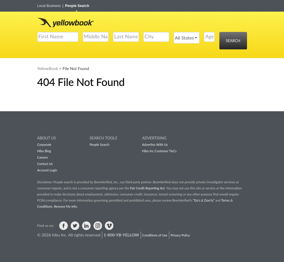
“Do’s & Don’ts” (203, 200)
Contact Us (45, 164)
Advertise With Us (155, 144)
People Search (77, 6)
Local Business (50, 6)
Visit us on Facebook (63, 225)
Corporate (44, 144)
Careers (42, 157)
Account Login (47, 170)
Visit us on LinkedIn (86, 225)
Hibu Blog (44, 151)
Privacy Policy (180, 235)
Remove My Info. (65, 206)
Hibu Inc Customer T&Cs (159, 151)
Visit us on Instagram (97, 225)
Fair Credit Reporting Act (147, 188)
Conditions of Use (154, 235)
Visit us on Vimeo (109, 225)
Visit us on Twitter (75, 225)
